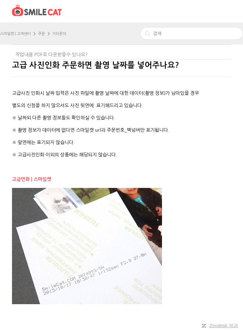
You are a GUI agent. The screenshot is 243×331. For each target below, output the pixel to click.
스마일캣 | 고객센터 (15, 34)
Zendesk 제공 (223, 325)
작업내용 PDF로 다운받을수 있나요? (51, 54)
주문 (41, 34)
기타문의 (59, 34)
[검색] (191, 33)
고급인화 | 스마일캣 (32, 179)
